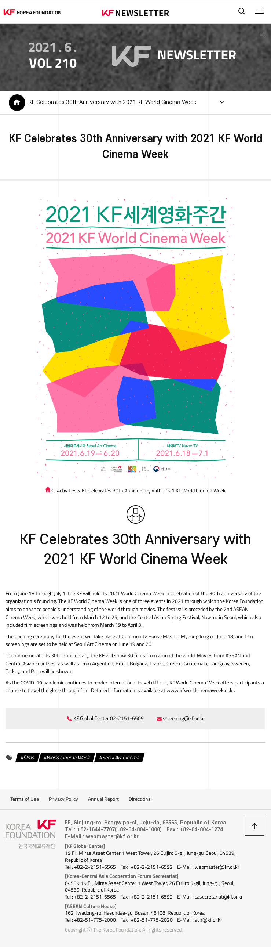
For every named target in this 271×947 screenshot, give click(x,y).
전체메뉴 (259, 11)
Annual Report (103, 799)
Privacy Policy (63, 799)
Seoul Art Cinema (120, 757)
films (29, 757)
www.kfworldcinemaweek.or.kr (200, 690)
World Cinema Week (68, 757)
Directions (140, 799)
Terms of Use (24, 799)
